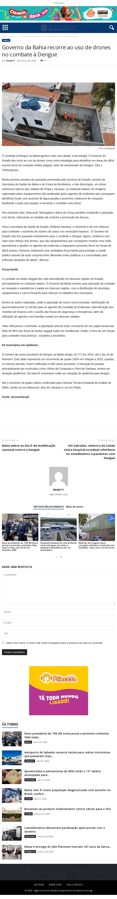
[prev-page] (56, 557)
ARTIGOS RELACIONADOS (49, 506)
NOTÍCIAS (39, 884)
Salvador (29, 760)
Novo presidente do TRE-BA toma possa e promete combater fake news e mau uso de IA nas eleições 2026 (20, 546)
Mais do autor (74, 506)
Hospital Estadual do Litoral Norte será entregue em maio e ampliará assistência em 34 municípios (58, 546)
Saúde (28, 798)
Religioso (30, 851)
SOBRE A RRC (55, 884)
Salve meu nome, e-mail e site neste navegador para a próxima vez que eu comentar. (54, 642)
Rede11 (10, 60)
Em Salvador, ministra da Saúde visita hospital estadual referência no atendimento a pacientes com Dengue (89, 452)
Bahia (13, 36)
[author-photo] (58, 476)
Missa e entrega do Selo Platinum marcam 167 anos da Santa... (68, 846)
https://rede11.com (58, 494)
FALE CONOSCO (75, 884)
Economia (30, 779)
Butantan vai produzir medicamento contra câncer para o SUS (67, 809)
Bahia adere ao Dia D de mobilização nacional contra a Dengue (28, 448)
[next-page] (61, 557)
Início (4, 36)
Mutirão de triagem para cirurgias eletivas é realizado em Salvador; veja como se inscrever (97, 545)
